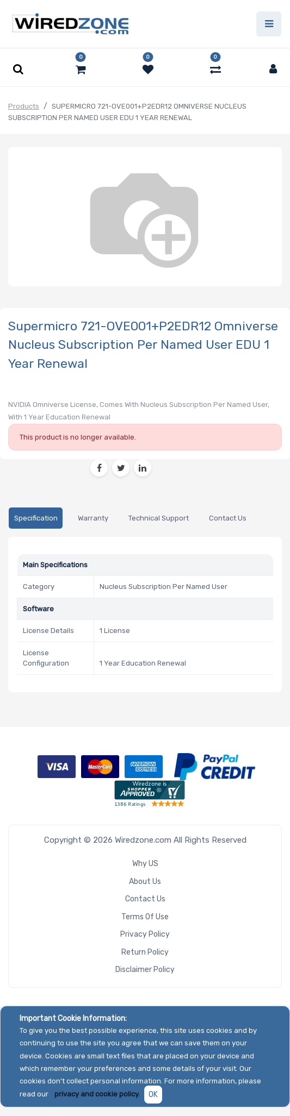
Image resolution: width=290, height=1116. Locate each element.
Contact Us (145, 899)
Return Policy (145, 952)
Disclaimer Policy (145, 969)
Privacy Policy (145, 934)
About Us (145, 881)
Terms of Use (145, 916)
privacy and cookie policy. (97, 1094)
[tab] (36, 518)
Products (23, 106)
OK (153, 1094)
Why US (145, 863)
